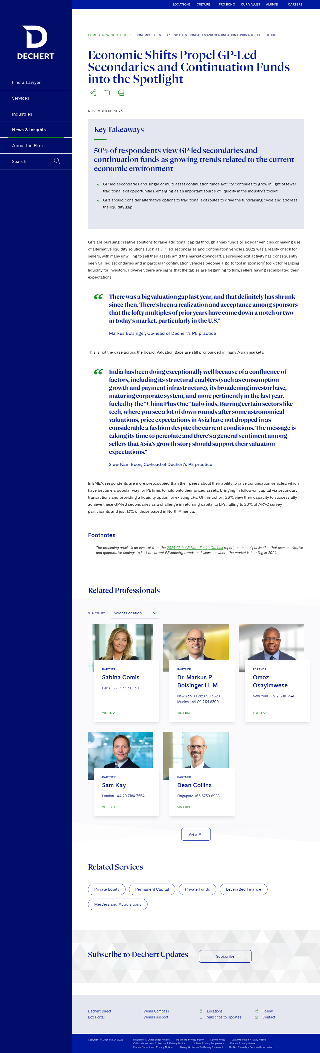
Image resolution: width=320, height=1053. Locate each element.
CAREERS (295, 4)
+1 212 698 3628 (207, 696)
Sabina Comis (121, 677)
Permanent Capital (152, 889)
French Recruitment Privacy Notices (153, 1046)
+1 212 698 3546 (282, 696)
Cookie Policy (217, 1039)
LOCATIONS (182, 4)
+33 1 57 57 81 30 (125, 688)
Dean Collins (194, 785)
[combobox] (135, 613)
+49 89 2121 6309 (204, 702)
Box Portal (96, 1017)
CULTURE (203, 4)
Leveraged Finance (243, 889)
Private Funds (197, 889)
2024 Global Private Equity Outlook (195, 548)
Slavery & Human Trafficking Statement (201, 1046)
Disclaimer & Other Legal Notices (151, 1039)
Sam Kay (114, 785)
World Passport (156, 1017)
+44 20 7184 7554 (129, 796)
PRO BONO (227, 4)
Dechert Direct (99, 1011)
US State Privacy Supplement (208, 1043)
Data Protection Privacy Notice (249, 1039)
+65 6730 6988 (207, 796)
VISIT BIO (108, 712)
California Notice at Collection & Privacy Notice (159, 1043)
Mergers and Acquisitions (117, 904)
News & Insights (115, 35)
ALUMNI (272, 4)
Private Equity (106, 889)
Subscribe (225, 956)
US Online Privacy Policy (190, 1039)
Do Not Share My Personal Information (251, 1046)
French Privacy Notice (242, 1043)
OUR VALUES (250, 4)
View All (196, 834)
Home (92, 35)
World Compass (156, 1011)
